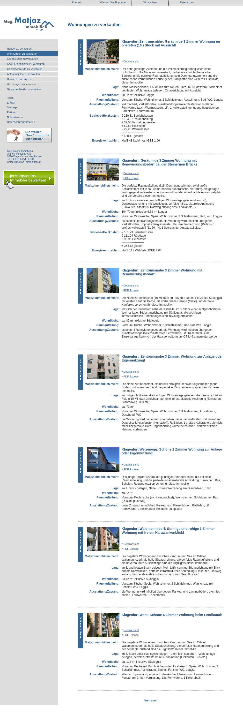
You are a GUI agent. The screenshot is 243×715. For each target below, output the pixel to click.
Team (10, 97)
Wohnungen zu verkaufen (22, 53)
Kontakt (76, 2)
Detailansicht (131, 61)
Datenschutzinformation (21, 121)
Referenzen (187, 2)
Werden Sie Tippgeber (113, 2)
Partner (11, 112)
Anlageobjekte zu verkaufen (23, 74)
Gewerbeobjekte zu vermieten (24, 89)
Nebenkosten (15, 117)
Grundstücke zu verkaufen (22, 58)
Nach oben (150, 700)
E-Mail (11, 102)
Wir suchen (150, 2)
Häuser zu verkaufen (19, 48)
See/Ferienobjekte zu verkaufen (25, 63)
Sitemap (12, 107)
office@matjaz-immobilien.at (24, 161)
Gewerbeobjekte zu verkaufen (24, 69)
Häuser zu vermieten (19, 79)
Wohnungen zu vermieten (22, 84)
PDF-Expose (131, 178)
